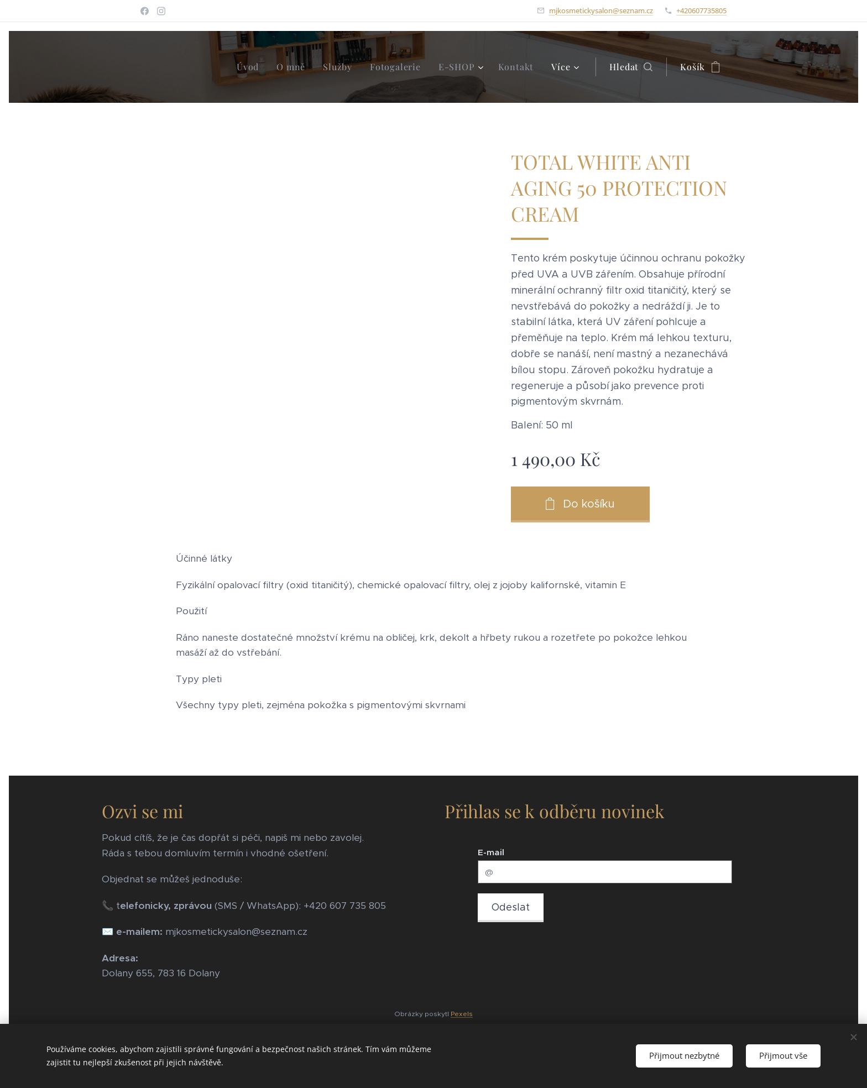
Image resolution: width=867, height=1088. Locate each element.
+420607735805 (701, 10)
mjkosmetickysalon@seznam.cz (601, 10)
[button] (631, 67)
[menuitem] (251, 67)
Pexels (462, 1013)
